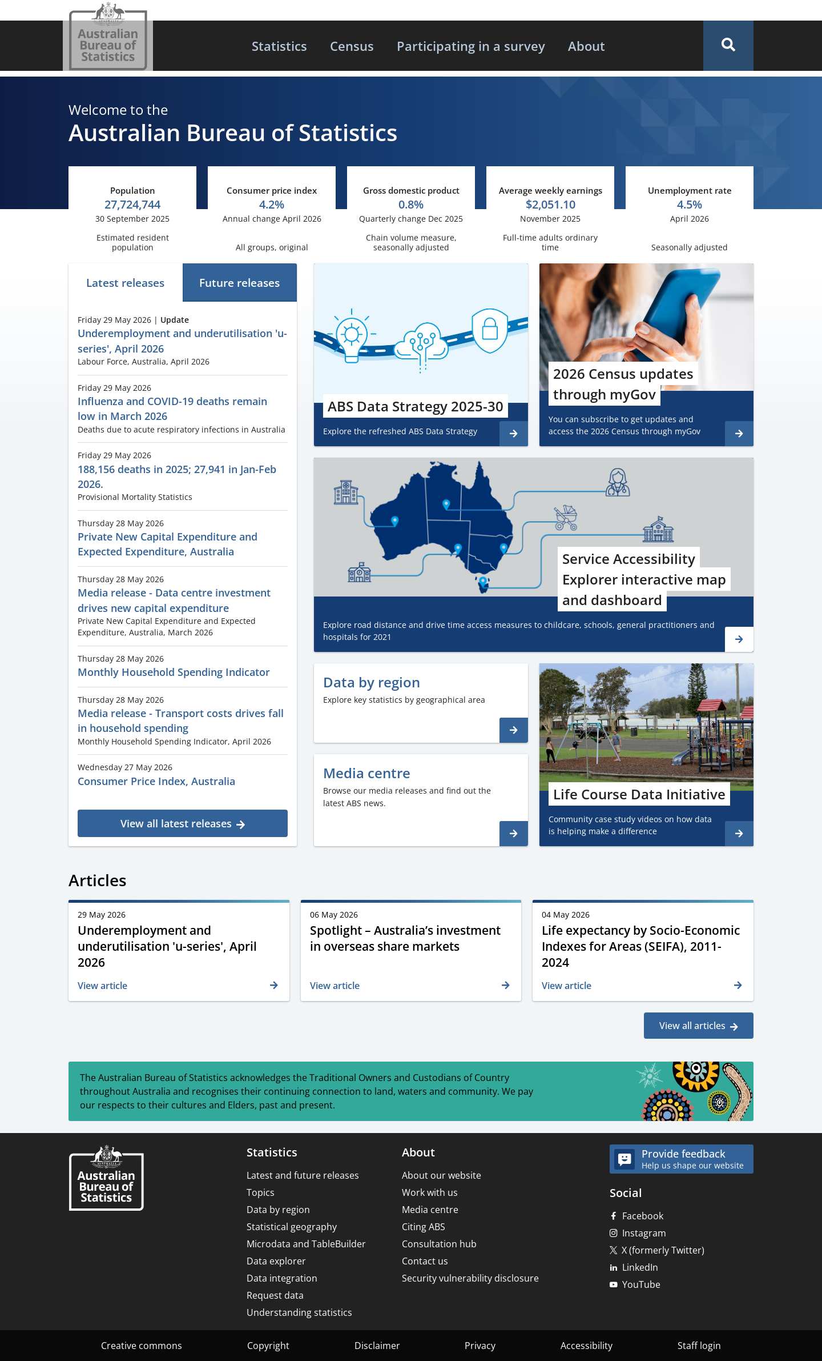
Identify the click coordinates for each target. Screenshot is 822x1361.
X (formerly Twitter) (663, 1250)
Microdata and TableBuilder (306, 1244)
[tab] (125, 282)
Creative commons (141, 1345)
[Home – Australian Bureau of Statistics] (106, 1179)
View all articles (692, 1025)
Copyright (268, 1345)
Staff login (699, 1345)
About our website (441, 1175)
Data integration (282, 1278)
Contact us (425, 1261)
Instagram (644, 1233)
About (586, 45)
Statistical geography (292, 1226)
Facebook (642, 1216)
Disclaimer (377, 1345)
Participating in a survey (471, 45)
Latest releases (125, 282)
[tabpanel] (183, 572)
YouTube (641, 1284)
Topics (261, 1192)
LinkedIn (640, 1267)
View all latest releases (176, 823)
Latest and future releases (303, 1175)
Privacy (480, 1345)
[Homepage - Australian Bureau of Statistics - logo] (108, 36)
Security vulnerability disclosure (470, 1278)
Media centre (430, 1209)
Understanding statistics (299, 1312)
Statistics (279, 45)
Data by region (278, 1209)
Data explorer (276, 1261)
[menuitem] (279, 45)
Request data (275, 1295)
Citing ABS (423, 1226)
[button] (728, 46)
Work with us (430, 1192)
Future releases (239, 282)
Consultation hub (439, 1244)
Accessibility (587, 1345)
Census (352, 45)
